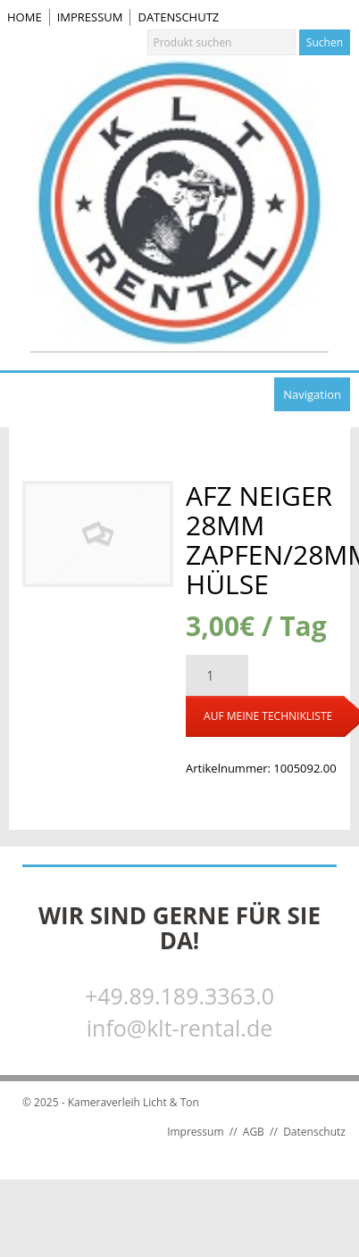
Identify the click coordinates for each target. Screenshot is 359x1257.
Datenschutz (178, 17)
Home (24, 17)
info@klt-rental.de (180, 1028)
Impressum (90, 17)
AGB (253, 1131)
